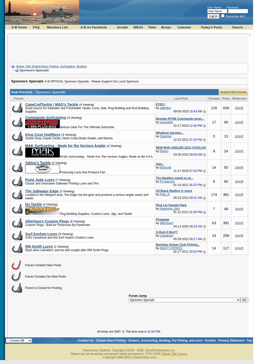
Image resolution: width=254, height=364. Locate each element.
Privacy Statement (231, 340)
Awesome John (170, 208)
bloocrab (165, 167)
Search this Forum (233, 92)
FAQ (36, 27)
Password (232, 7)
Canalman (166, 235)
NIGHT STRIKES (171, 248)
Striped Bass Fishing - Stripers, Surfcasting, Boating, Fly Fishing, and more (149, 340)
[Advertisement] (129, 48)
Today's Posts (211, 27)
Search (237, 27)
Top (249, 340)
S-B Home (19, 27)
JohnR (239, 108)
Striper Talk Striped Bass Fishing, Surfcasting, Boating (51, 66)
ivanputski (166, 122)
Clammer (166, 136)
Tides (152, 27)
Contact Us (85, 340)
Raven (164, 151)
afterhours (166, 223)
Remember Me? (233, 16)
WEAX (138, 27)
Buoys (166, 27)
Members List (57, 27)
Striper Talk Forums (174, 354)
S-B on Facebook (94, 27)
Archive (210, 340)
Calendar (184, 27)
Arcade (122, 27)
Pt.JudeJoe (167, 181)
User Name (214, 7)
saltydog (165, 108)
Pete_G (165, 194)
